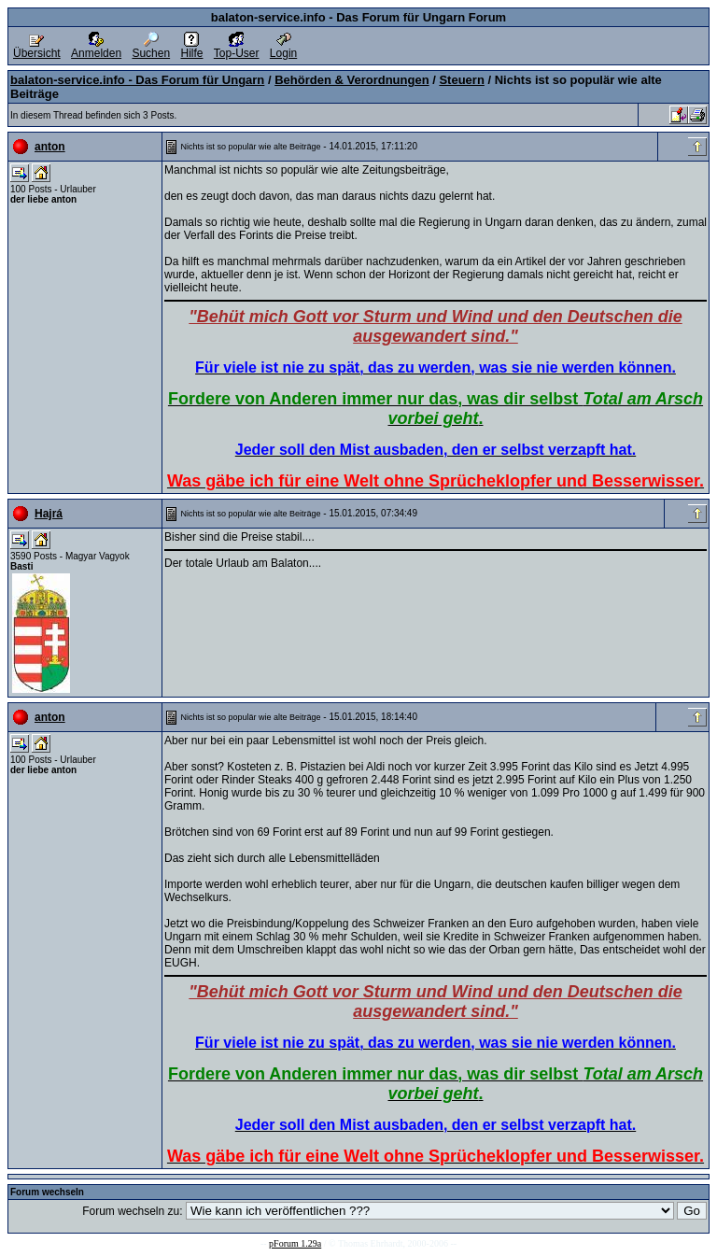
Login (283, 48)
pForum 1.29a (295, 1243)
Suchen (151, 48)
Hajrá (49, 513)
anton (50, 146)
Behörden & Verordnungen (351, 80)
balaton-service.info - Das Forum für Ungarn (137, 80)
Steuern (461, 80)
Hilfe (191, 48)
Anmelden (96, 48)
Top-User (237, 48)
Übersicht (37, 48)
